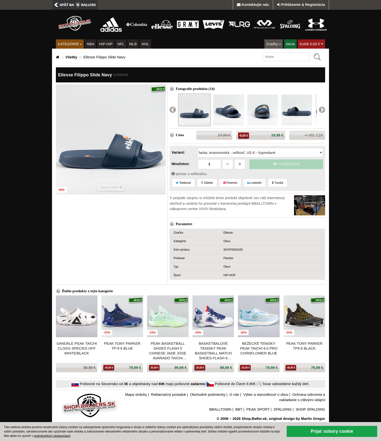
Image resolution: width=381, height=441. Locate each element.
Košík (311, 44)
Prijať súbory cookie (332, 431)
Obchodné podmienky (207, 394)
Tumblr (277, 183)
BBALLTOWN (220, 409)
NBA (90, 44)
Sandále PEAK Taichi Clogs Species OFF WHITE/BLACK (77, 348)
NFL (120, 44)
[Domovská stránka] (58, 57)
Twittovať (183, 183)
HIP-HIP (106, 44)
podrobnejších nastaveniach (52, 436)
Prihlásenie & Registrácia (301, 4)
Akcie (290, 44)
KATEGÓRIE (70, 44)
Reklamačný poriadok (168, 394)
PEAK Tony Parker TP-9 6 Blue (122, 345)
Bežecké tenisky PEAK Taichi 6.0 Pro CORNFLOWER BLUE (258, 348)
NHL (145, 44)
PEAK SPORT (257, 409)
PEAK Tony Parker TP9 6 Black (304, 345)
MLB (133, 44)
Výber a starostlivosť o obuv (265, 394)
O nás (234, 394)
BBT (238, 409)
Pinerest (230, 183)
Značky (273, 44)
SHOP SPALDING (310, 409)
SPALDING (283, 409)
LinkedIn (254, 183)
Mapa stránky (136, 394)
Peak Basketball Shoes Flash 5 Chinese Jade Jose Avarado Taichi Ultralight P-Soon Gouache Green (168, 351)
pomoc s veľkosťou (189, 174)
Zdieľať (207, 183)
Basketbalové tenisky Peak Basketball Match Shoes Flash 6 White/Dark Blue (213, 351)
